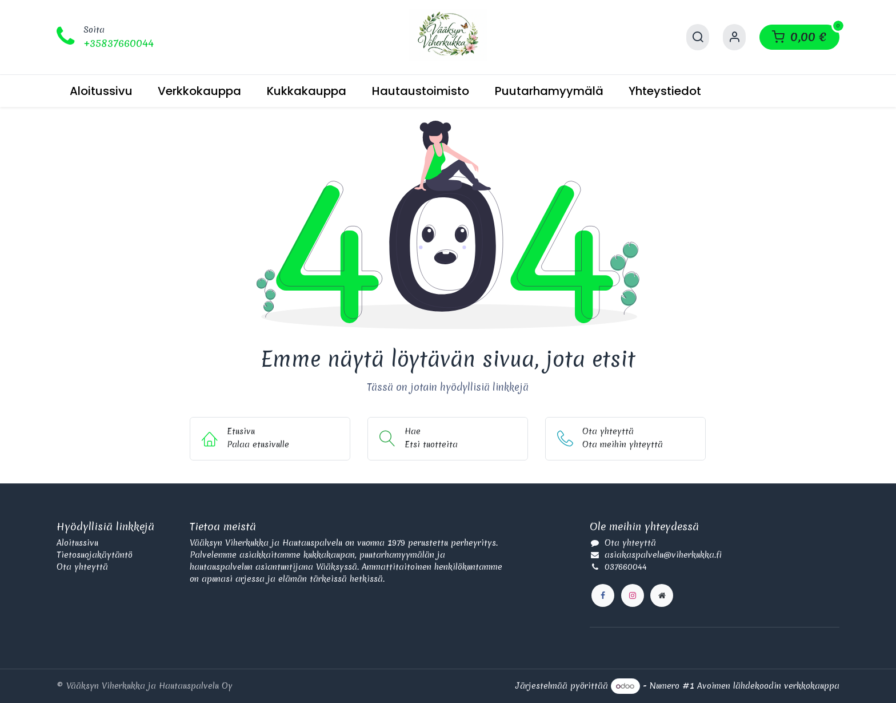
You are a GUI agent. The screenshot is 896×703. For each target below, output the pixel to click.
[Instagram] (632, 595)
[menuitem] (101, 91)
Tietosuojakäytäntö (95, 555)
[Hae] (697, 37)
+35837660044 (118, 43)
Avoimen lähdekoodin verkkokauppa (768, 686)
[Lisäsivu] (661, 595)
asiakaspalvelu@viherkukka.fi (663, 555)
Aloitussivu (77, 543)
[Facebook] (602, 595)
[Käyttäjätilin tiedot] (734, 37)
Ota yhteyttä (82, 567)
